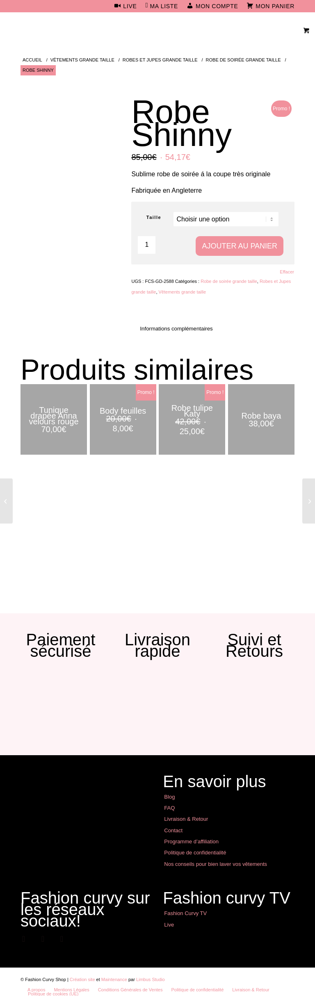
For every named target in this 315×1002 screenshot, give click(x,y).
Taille (153, 217)
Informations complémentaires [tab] (176, 329)
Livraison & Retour (186, 819)
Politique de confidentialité (195, 852)
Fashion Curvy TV (185, 913)
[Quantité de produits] (146, 245)
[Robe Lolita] (308, 501)
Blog (169, 797)
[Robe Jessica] (6, 501)
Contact (173, 830)
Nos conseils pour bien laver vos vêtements (215, 864)
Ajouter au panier (239, 246)
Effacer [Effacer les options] (287, 272)
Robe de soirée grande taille (229, 281)
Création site (82, 979)
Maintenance (114, 979)
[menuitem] (125, 6)
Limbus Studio (150, 979)
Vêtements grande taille (182, 291)
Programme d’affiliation (191, 841)
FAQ (169, 808)
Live (169, 925)
